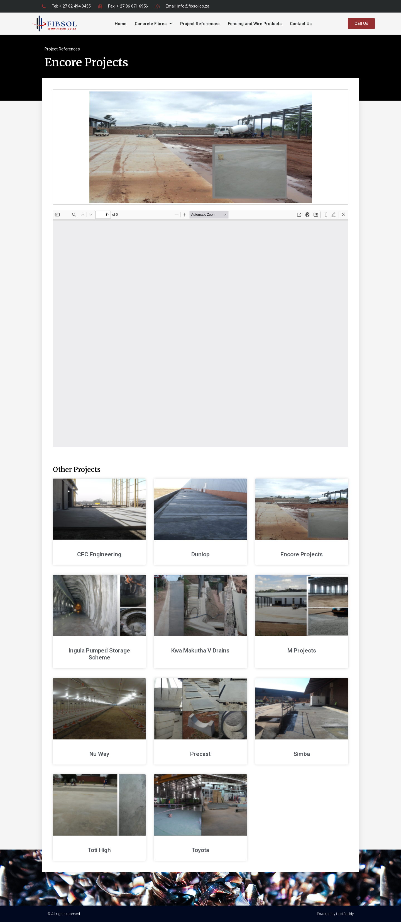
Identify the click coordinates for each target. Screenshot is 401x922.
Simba (302, 754)
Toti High (99, 850)
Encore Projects (301, 554)
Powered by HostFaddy (335, 914)
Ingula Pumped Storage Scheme (99, 654)
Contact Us (301, 23)
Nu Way (99, 754)
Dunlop (200, 554)
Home (120, 23)
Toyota (200, 850)
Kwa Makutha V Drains (200, 650)
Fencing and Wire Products (255, 23)
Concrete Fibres (153, 23)
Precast (200, 754)
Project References (199, 23)
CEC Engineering (99, 554)
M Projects (301, 650)
